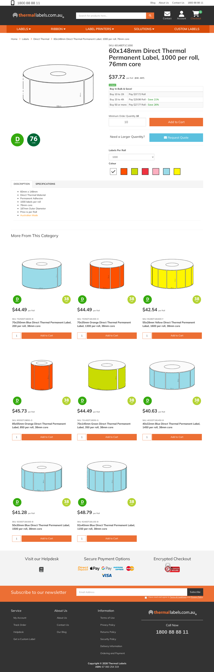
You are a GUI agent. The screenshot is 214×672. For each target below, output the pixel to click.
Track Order (19, 624)
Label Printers (100, 29)
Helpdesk (18, 632)
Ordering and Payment (112, 653)
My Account (19, 617)
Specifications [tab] (45, 183)
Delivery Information (111, 646)
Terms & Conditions (178, 597)
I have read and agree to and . (174, 597)
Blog (152, 2)
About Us (164, 2)
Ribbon (58, 29)
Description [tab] (22, 183)
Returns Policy (108, 632)
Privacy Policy (197, 597)
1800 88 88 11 (28, 3)
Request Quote (176, 137)
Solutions (144, 29)
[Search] (150, 15)
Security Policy (108, 639)
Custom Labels (186, 29)
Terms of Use (107, 617)
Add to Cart (176, 122)
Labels (24, 29)
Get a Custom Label (24, 639)
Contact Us (178, 2)
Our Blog (61, 632)
